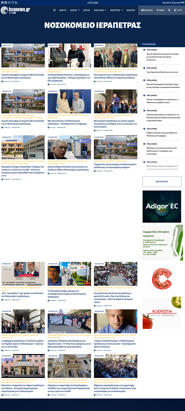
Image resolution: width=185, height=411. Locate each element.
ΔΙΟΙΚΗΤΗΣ (71, 288)
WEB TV (62, 10)
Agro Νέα (100, 10)
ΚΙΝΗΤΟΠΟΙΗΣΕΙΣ (7, 382)
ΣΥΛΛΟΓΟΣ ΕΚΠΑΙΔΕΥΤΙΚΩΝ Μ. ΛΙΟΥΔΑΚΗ (28, 118)
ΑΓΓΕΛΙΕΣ (147, 10)
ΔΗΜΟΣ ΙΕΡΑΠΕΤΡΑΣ (55, 115)
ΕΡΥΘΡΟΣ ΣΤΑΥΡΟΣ (54, 69)
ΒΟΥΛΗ (37, 288)
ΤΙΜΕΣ (160, 10)
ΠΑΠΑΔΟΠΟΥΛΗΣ (108, 118)
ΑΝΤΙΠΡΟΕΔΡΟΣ (119, 115)
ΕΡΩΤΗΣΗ (4, 290)
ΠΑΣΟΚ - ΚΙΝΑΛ (22, 164)
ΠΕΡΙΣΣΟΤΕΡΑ (162, 181)
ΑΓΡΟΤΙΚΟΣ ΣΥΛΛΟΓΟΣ (114, 72)
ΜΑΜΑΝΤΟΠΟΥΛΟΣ (55, 72)
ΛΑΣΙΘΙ (4, 164)
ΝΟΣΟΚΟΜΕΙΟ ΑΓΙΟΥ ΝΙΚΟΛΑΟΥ (12, 161)
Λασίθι (75, 10)
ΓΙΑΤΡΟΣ (85, 115)
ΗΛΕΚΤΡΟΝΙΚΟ (85, 335)
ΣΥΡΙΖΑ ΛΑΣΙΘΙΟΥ (7, 288)
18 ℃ (178, 10)
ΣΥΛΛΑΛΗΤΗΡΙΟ (119, 288)
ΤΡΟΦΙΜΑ (117, 161)
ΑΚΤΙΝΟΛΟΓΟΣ (53, 118)
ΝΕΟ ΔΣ (62, 164)
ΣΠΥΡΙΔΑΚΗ (12, 164)
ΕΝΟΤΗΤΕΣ (116, 10)
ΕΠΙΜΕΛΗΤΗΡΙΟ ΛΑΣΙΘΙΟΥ (66, 382)
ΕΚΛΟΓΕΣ (131, 10)
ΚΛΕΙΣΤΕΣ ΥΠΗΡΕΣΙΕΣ (22, 382)
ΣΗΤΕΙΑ (73, 380)
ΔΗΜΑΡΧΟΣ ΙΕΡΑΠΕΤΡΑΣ (10, 335)
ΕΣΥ (49, 338)
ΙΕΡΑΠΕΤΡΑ (6, 45)
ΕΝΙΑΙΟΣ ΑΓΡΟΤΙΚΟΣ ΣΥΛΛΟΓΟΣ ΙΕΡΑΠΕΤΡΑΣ (109, 380)
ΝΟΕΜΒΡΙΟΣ (55, 338)
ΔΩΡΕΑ (15, 72)
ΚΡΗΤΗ (86, 10)
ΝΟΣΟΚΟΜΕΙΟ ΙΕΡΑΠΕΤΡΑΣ (10, 69)
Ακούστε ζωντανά (173, 2)
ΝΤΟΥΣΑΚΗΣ (80, 288)
